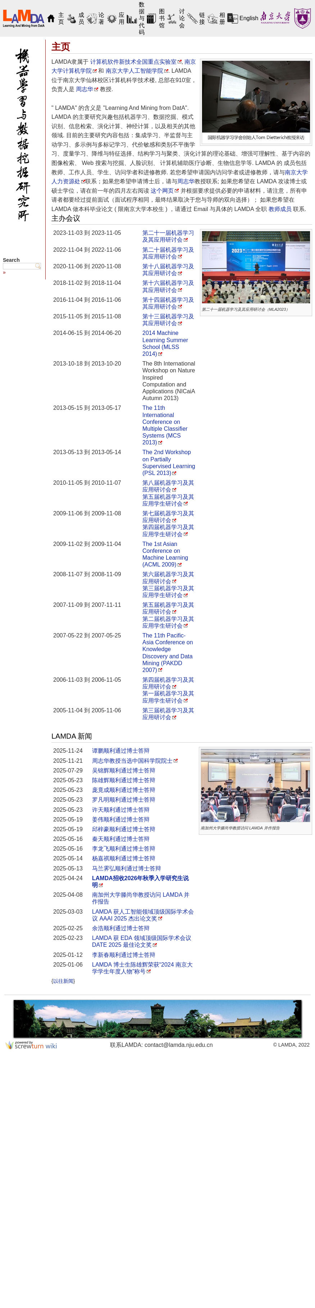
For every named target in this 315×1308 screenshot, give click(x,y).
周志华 (84, 89)
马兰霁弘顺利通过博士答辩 (126, 868)
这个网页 (162, 191)
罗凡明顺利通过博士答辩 (123, 800)
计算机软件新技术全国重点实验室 (133, 62)
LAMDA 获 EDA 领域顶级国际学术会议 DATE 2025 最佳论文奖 (141, 941)
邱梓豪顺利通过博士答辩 (123, 829)
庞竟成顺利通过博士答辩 (123, 790)
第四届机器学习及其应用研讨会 (168, 683)
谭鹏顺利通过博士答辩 (121, 751)
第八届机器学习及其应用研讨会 (168, 486)
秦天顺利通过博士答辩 (121, 839)
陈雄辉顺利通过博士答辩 (123, 780)
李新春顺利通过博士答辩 (123, 955)
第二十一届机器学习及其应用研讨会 (168, 236)
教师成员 (280, 209)
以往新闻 (63, 981)
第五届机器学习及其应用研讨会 (168, 608)
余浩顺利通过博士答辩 (121, 928)
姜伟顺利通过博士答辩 (121, 819)
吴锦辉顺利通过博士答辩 (123, 770)
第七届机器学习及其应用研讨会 (168, 516)
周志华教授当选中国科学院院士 (132, 761)
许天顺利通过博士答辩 (121, 810)
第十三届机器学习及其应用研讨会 (168, 319)
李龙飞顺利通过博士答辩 (123, 849)
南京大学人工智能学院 (134, 71)
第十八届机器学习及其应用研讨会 (168, 269)
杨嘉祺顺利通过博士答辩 (123, 858)
